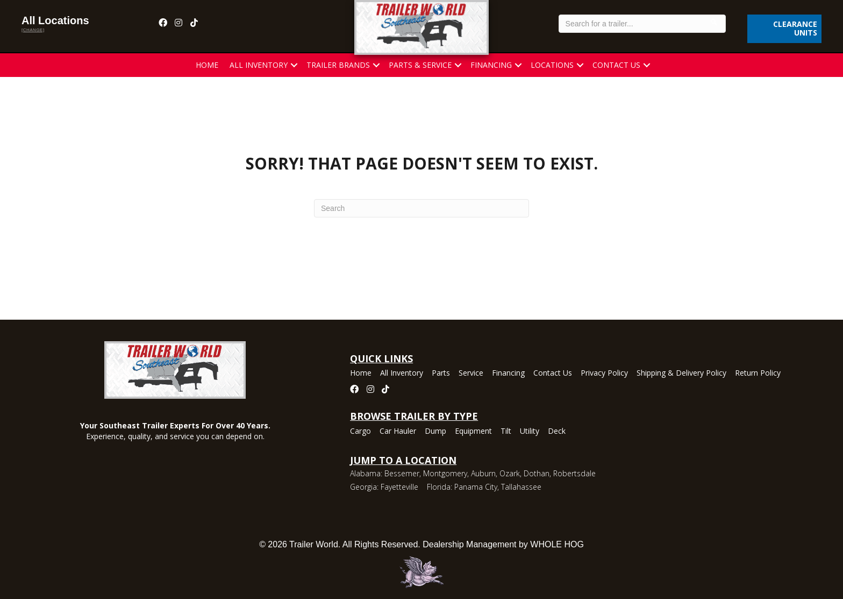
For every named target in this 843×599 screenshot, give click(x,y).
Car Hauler (398, 431)
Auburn (483, 473)
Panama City (475, 487)
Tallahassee (521, 487)
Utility (529, 431)
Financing (491, 65)
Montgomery (445, 473)
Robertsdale (574, 473)
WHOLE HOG (557, 544)
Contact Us (616, 65)
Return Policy (758, 373)
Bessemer (401, 473)
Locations (552, 65)
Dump (435, 431)
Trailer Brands (338, 65)
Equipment (473, 431)
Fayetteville (399, 487)
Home (207, 65)
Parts (441, 373)
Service (471, 373)
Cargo (360, 431)
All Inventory (259, 65)
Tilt (506, 431)
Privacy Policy (604, 373)
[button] (294, 65)
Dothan (536, 473)
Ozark (509, 473)
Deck (557, 431)
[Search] (421, 208)
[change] (33, 29)
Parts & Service (420, 65)
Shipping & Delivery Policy (681, 373)
